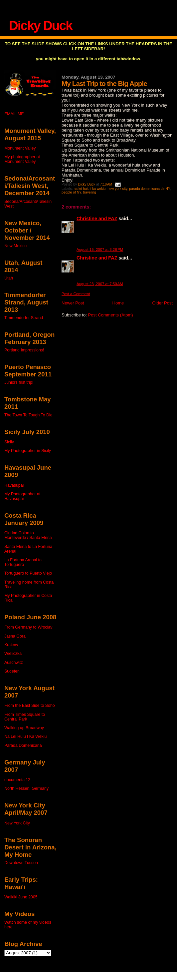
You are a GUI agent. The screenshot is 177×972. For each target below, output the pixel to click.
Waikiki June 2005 (21, 897)
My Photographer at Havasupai (22, 496)
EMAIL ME (14, 114)
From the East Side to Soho (29, 705)
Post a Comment (76, 294)
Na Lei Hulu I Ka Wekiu (25, 736)
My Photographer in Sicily (27, 450)
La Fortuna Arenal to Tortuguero (23, 562)
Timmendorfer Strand (23, 317)
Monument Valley (20, 148)
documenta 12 (17, 779)
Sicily (9, 442)
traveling (89, 192)
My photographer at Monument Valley (22, 159)
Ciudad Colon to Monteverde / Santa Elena (28, 535)
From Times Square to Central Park (24, 717)
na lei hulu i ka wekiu (89, 189)
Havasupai (14, 485)
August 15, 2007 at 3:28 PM (100, 249)
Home (118, 302)
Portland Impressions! (24, 350)
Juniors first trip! (18, 382)
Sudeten (12, 671)
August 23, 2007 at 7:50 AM (100, 284)
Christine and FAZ (97, 218)
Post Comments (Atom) (110, 314)
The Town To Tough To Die (28, 415)
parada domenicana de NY (149, 189)
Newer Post (73, 302)
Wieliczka (13, 653)
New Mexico (15, 245)
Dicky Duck (40, 25)
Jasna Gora (15, 636)
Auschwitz (13, 662)
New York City (17, 823)
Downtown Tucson (21, 862)
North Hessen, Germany (26, 788)
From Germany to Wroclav (28, 627)
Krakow (11, 645)
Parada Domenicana (23, 745)
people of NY (71, 192)
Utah (8, 278)
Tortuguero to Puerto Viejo (28, 573)
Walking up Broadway (24, 728)
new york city (117, 189)
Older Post (162, 302)
